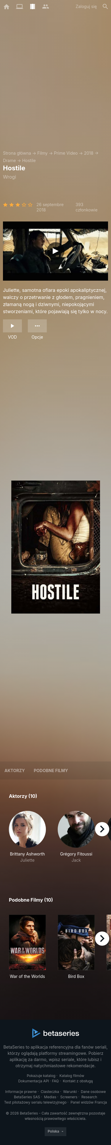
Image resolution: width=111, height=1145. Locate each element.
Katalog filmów (71, 1075)
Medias (50, 1097)
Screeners (69, 1097)
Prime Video (66, 153)
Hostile (29, 160)
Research (89, 1097)
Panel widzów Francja (88, 1102)
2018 (89, 153)
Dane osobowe (93, 1091)
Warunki (70, 1091)
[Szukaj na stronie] (105, 6)
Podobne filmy (51, 770)
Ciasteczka (50, 1091)
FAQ (55, 1081)
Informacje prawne (21, 1091)
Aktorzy (14, 770)
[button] (27, 840)
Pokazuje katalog (41, 1075)
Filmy (42, 153)
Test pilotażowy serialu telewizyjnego (35, 1102)
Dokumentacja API (33, 1081)
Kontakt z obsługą (78, 1081)
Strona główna (17, 153)
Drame (9, 160)
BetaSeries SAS (27, 1097)
